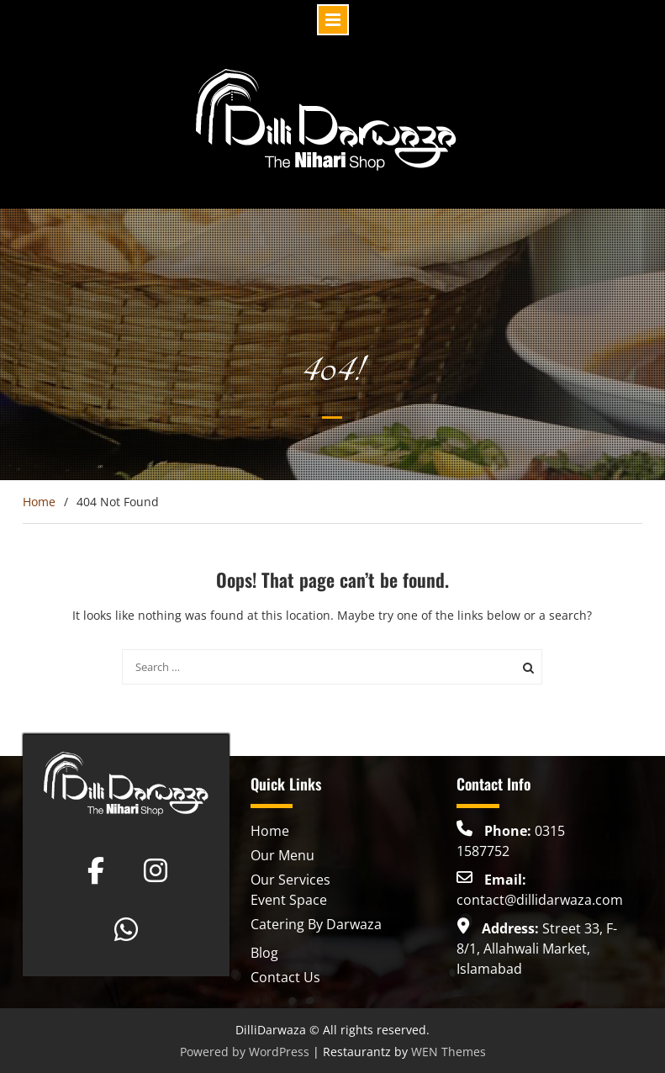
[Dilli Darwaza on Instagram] (155, 870)
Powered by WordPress (244, 1052)
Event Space (289, 900)
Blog (264, 953)
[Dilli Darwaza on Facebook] (96, 870)
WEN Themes (448, 1052)
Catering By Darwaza (316, 924)
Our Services (290, 879)
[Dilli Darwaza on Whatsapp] (126, 929)
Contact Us (285, 977)
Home (270, 831)
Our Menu (282, 855)
